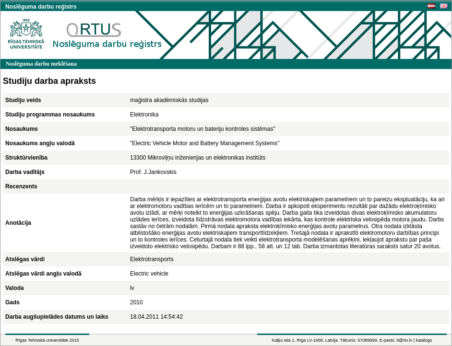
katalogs (424, 340)
